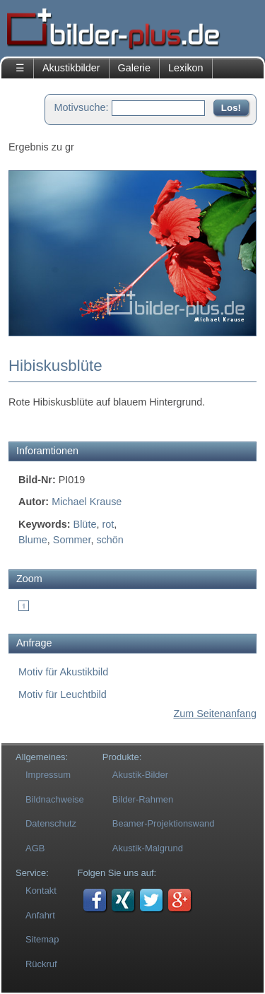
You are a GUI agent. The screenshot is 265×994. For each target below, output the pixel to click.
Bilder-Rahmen (142, 799)
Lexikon (186, 67)
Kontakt (41, 890)
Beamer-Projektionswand (163, 823)
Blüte (85, 524)
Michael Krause (87, 501)
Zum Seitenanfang (215, 713)
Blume (32, 539)
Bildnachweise (54, 799)
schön (109, 539)
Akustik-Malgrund (147, 848)
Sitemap (42, 939)
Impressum (48, 774)
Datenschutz (50, 823)
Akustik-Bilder (140, 774)
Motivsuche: (81, 107)
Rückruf (41, 964)
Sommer (72, 539)
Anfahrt (40, 915)
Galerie (134, 67)
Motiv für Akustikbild (63, 672)
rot (108, 524)
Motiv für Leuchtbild (62, 694)
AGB (35, 848)
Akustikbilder (71, 67)
